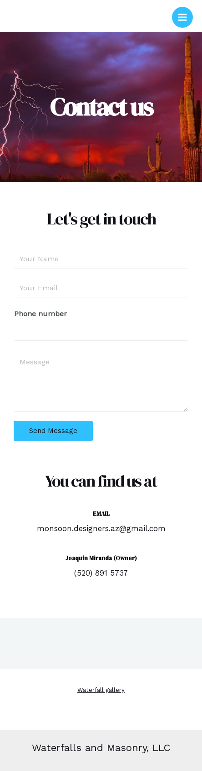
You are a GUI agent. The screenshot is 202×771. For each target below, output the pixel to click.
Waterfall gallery (101, 689)
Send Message (53, 431)
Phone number (40, 313)
